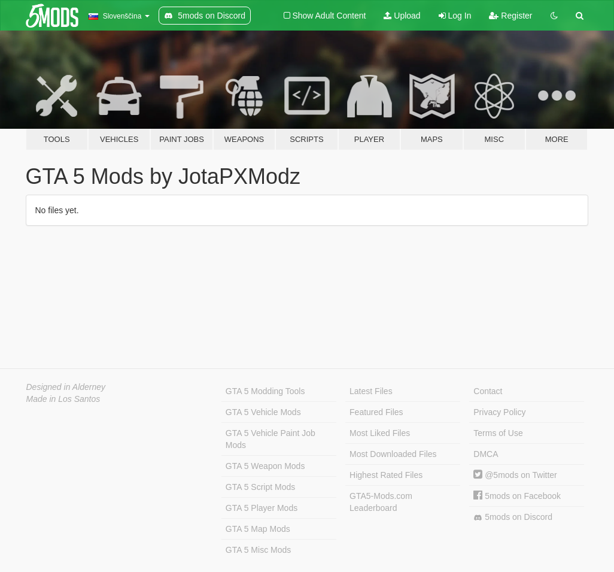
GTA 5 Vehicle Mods (263, 412)
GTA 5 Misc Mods (258, 550)
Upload (402, 15)
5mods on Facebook (517, 496)
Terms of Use (497, 433)
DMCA (485, 454)
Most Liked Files (379, 433)
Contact (487, 391)
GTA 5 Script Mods (260, 487)
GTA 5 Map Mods (258, 529)
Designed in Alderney (66, 387)
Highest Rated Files (385, 475)
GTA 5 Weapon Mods (265, 466)
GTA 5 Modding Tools (265, 391)
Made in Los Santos (63, 399)
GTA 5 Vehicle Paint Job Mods (270, 439)
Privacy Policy (499, 412)
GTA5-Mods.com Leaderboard (380, 502)
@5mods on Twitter (515, 475)
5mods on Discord (512, 517)
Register (510, 15)
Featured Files (376, 412)
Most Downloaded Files (393, 454)
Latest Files (371, 391)
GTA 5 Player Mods (261, 508)
